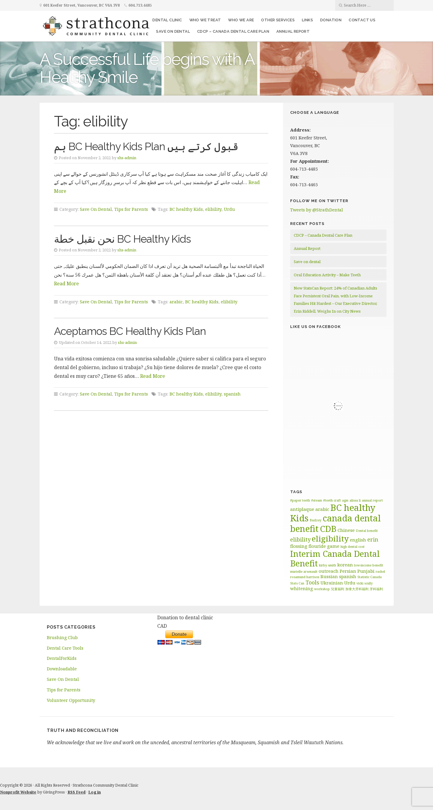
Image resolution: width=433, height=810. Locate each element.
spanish (232, 394)
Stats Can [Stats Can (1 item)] (297, 583)
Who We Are (241, 20)
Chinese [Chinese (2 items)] (346, 530)
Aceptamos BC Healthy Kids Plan (130, 331)
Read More (66, 283)
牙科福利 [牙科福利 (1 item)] (376, 589)
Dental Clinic (167, 20)
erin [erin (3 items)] (372, 539)
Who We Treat (205, 20)
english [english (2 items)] (358, 540)
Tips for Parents (131, 209)
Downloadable (62, 669)
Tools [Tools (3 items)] (312, 582)
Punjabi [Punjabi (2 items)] (365, 571)
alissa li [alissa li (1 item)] (355, 500)
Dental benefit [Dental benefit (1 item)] (367, 531)
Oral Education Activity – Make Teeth (327, 275)
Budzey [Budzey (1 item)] (315, 520)
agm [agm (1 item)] (345, 500)
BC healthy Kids (186, 209)
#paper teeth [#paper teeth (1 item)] (300, 500)
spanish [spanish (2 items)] (347, 576)
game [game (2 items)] (333, 546)
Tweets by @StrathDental (316, 210)
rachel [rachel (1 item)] (380, 571)
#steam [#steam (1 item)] (316, 500)
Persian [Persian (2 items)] (348, 571)
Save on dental (173, 31)
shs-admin (126, 157)
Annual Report (293, 31)
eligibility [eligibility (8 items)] (330, 538)
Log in (94, 792)
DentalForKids (62, 658)
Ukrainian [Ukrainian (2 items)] (331, 583)
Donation (330, 20)
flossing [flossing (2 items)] (298, 546)
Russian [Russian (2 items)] (329, 576)
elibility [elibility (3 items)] (300, 539)
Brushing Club (62, 637)
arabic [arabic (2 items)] (322, 509)
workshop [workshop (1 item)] (322, 589)
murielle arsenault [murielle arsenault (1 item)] (303, 571)
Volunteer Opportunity (71, 700)
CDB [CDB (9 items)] (328, 528)
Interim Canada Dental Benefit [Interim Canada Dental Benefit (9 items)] (335, 558)
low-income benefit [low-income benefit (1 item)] (368, 565)
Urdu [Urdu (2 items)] (349, 583)
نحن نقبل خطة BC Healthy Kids (122, 239)
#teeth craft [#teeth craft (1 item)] (332, 500)
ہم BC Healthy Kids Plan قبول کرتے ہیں (146, 146)
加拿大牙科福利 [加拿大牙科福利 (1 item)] (356, 589)
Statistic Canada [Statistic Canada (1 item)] (369, 577)
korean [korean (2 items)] (345, 565)
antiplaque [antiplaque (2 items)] (302, 509)
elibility (213, 209)
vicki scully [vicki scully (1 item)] (364, 583)
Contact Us (362, 20)
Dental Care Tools (65, 648)
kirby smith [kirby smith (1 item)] (327, 565)
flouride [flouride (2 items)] (317, 546)
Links (307, 20)
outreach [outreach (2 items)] (328, 571)
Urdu (229, 209)
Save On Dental (96, 209)
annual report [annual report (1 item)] (372, 500)
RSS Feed (77, 792)
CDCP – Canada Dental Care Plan (233, 31)
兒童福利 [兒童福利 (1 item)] (337, 589)
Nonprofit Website (18, 792)
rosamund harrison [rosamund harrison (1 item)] (304, 577)
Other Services (278, 20)
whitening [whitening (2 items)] (301, 588)
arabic (176, 302)
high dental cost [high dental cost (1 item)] (353, 547)
